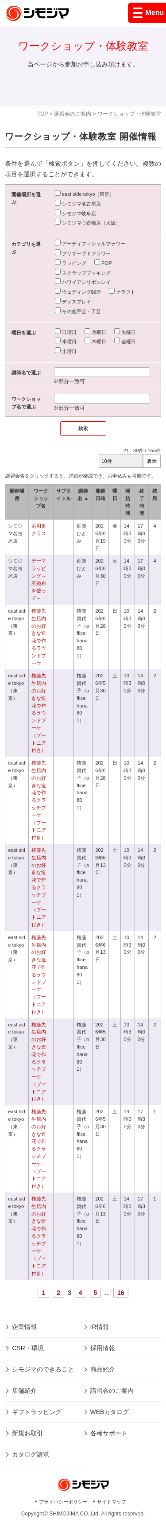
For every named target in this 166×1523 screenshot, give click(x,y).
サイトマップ (111, 1501)
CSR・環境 (28, 1348)
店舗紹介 (24, 1390)
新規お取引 (27, 1433)
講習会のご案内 (72, 114)
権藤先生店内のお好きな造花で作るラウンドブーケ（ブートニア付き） (38, 713)
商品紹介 (102, 1369)
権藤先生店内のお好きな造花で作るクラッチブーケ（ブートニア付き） (38, 800)
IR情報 (99, 1326)
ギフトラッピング (37, 1411)
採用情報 (102, 1348)
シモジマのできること (43, 1369)
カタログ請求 (30, 1454)
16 (120, 1292)
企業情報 (24, 1326)
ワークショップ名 (41, 498)
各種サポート (108, 1433)
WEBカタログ (109, 1411)
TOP (42, 114)
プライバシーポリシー (63, 1501)
